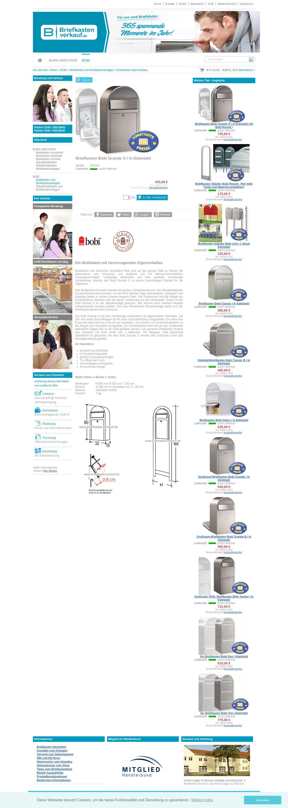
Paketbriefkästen (46, 165)
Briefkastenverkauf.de (144, 31)
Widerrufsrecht (227, 4)
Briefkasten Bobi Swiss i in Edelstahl (223, 420)
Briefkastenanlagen (48, 168)
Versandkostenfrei (158, 187)
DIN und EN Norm (48, 758)
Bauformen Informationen (54, 780)
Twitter (125, 214)
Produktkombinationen (52, 776)
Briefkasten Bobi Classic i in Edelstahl (224, 303)
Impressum (246, 4)
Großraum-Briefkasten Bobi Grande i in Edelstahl (224, 478)
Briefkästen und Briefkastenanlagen (92, 70)
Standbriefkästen (46, 162)
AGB (211, 4)
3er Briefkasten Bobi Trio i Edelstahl (224, 713)
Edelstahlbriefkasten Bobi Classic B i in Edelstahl (224, 362)
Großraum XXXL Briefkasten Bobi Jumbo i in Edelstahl (223, 598)
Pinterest (165, 214)
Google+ (144, 214)
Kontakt (170, 4)
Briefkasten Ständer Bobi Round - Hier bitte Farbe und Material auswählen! (224, 185)
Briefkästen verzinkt (48, 159)
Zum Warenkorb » (243, 70)
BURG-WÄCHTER (63, 60)
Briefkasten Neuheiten (51, 747)
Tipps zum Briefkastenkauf (54, 769)
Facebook (105, 214)
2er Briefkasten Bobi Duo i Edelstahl (224, 656)
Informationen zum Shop (53, 765)
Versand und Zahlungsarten (55, 754)
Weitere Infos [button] (202, 800)
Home (157, 4)
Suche (183, 4)
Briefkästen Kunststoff (49, 152)
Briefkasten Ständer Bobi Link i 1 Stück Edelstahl (224, 245)
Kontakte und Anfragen (52, 750)
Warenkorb (197, 4)
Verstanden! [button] (263, 800)
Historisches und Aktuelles (55, 761)
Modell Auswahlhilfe (50, 772)
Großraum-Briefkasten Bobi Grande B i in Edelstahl (224, 538)
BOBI (86, 60)
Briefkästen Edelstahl (49, 155)
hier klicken (50, 470)
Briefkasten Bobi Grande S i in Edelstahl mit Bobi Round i (224, 125)
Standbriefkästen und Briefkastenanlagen (49, 188)
